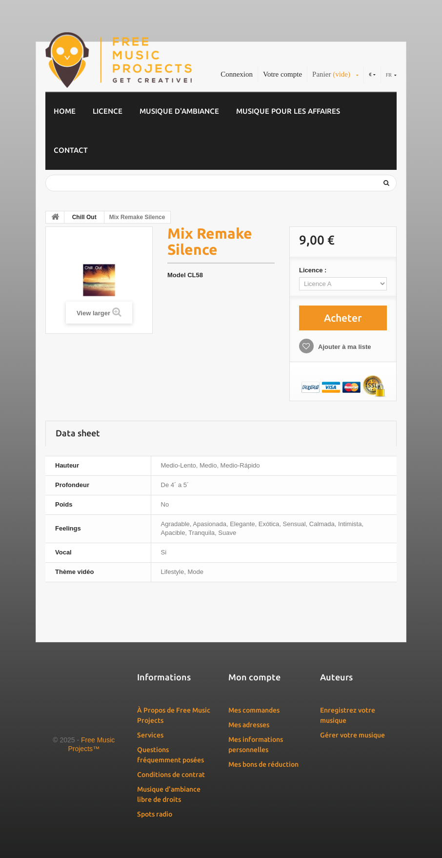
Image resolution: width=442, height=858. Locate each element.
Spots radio (154, 814)
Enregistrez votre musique (347, 715)
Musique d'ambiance (179, 111)
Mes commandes (254, 710)
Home (65, 111)
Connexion (237, 74)
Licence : (313, 270)
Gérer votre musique (352, 735)
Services (150, 735)
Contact (71, 150)
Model (176, 275)
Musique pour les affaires (288, 111)
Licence (107, 111)
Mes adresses (248, 725)
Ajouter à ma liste (344, 346)
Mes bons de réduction (263, 764)
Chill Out (84, 217)
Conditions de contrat (171, 774)
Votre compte (282, 74)
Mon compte (254, 677)
